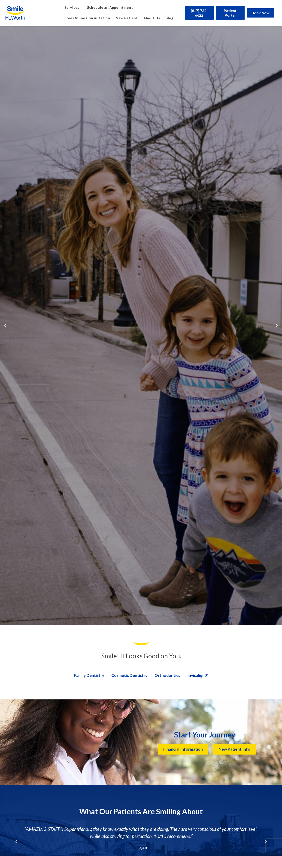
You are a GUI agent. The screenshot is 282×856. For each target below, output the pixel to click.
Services (73, 7)
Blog (169, 18)
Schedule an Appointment (110, 7)
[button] (5, 325)
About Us (151, 18)
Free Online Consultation (87, 18)
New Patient (127, 18)
